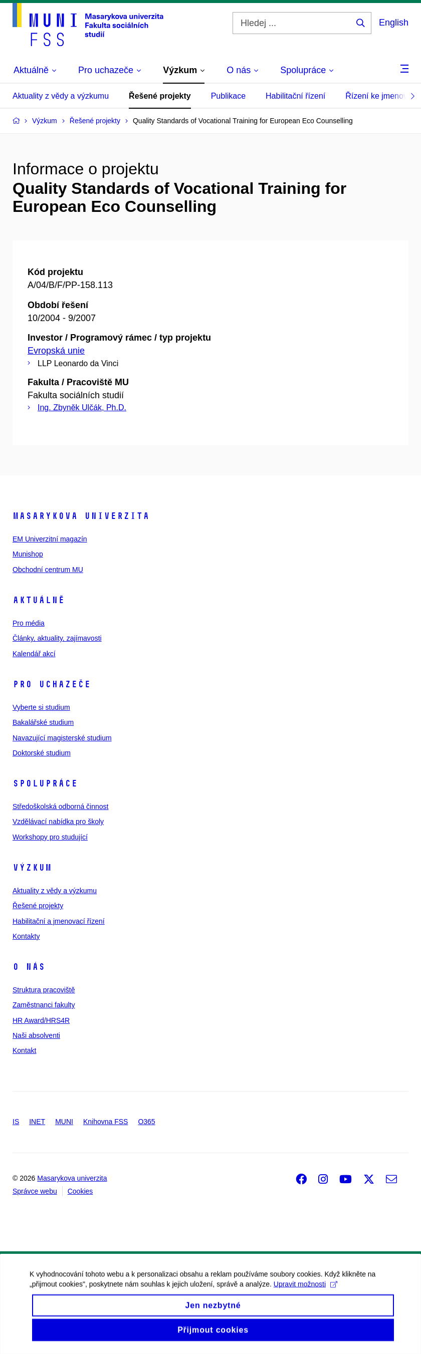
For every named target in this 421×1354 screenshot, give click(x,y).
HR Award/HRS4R (41, 1020)
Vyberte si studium (41, 707)
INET (37, 1122)
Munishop (28, 554)
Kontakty (26, 936)
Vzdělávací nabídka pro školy (58, 822)
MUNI (64, 1122)
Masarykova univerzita (81, 515)
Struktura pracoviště (44, 990)
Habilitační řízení (295, 96)
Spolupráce (45, 783)
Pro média (29, 623)
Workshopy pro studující (50, 837)
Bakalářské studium (43, 722)
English (393, 23)
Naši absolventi (36, 1035)
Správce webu (35, 1191)
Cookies (80, 1191)
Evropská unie (56, 351)
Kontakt (24, 1050)
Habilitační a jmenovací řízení (59, 921)
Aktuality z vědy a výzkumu (61, 96)
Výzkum (32, 867)
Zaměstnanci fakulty (44, 1005)
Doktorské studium (42, 753)
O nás (29, 966)
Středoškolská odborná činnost (60, 806)
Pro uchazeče (52, 684)
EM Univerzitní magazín (50, 539)
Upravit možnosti (306, 1294)
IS (16, 1122)
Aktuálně (39, 600)
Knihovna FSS (105, 1122)
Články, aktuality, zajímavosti (57, 638)
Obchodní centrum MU (48, 570)
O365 (146, 1122)
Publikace (228, 96)
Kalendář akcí (34, 654)
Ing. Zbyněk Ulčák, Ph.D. (82, 407)
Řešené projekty (160, 96)
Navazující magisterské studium (62, 738)
